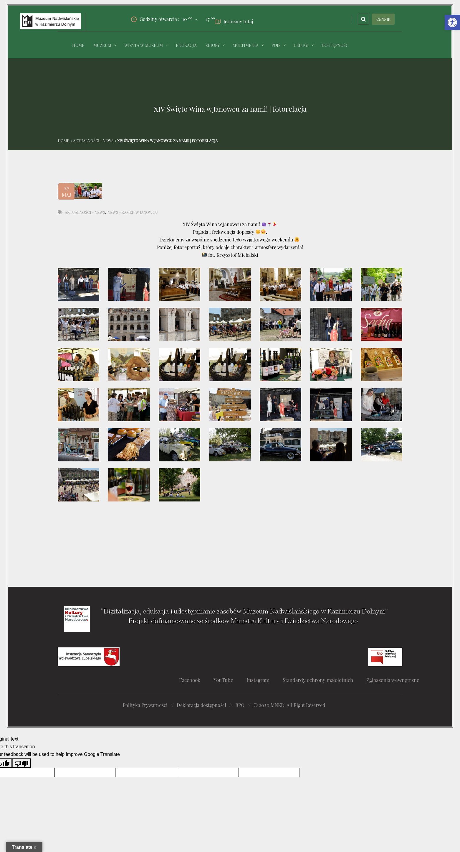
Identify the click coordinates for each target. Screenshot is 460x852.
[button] (452, 22)
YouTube (223, 680)
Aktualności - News (93, 140)
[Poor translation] (21, 763)
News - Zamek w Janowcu (132, 212)
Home (63, 140)
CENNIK (383, 19)
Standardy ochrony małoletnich (318, 680)
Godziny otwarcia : (161, 19)
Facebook (189, 680)
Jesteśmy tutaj (234, 21)
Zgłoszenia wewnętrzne (392, 680)
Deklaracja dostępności (201, 705)
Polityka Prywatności (145, 705)
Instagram (257, 680)
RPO (239, 705)
